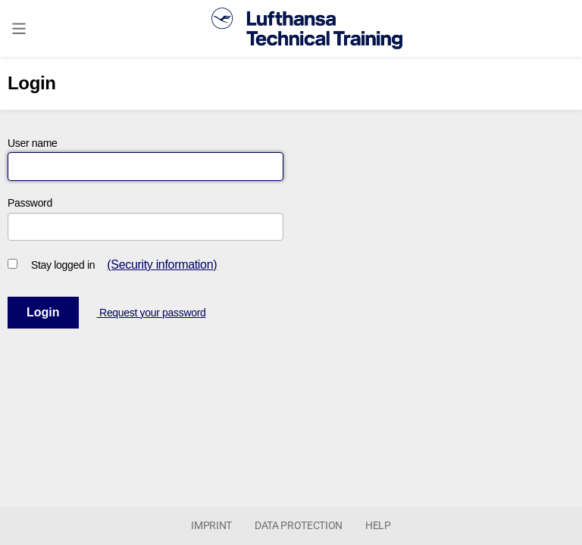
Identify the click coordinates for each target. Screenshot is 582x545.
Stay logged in (63, 265)
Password (30, 203)
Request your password (151, 313)
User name (33, 143)
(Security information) (162, 264)
